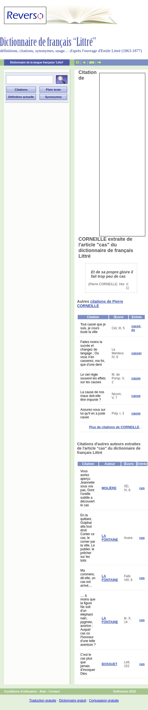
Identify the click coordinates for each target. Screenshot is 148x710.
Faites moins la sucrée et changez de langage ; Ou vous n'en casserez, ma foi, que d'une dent (92, 353)
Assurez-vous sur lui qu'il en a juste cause (93, 413)
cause (136, 378)
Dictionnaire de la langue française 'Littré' (37, 62)
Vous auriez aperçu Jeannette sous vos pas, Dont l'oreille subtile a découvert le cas (87, 488)
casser (136, 353)
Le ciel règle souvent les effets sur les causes (93, 378)
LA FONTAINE (110, 538)
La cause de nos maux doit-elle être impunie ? (92, 396)
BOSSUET (109, 664)
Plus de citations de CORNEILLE (114, 427)
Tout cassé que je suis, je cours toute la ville (93, 328)
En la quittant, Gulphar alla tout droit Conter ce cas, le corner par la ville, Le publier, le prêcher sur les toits (87, 537)
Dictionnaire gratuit (72, 700)
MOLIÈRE (109, 488)
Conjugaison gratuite (104, 700)
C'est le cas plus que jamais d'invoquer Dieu (87, 664)
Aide (43, 691)
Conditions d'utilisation (20, 691)
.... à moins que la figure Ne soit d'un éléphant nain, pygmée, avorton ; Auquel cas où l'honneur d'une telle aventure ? (88, 620)
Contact (54, 691)
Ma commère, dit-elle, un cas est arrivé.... (87, 578)
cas (142, 488)
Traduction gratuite (42, 700)
